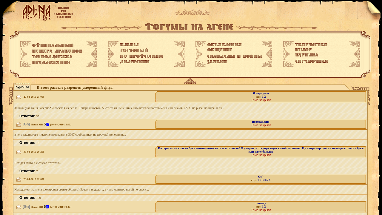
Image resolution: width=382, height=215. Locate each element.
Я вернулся (260, 93)
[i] (47, 124)
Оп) (261, 176)
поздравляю (260, 121)
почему (260, 203)
